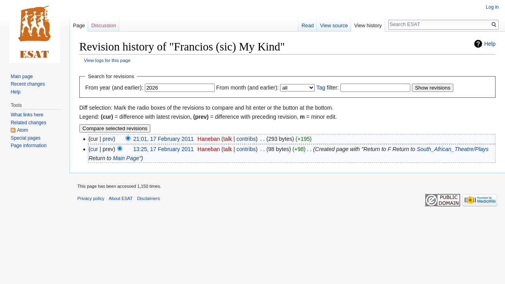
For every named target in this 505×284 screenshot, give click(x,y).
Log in (492, 7)
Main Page (126, 158)
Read (307, 25)
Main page (22, 76)
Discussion (103, 25)
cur (94, 149)
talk (227, 139)
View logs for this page (107, 60)
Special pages (25, 138)
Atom (22, 130)
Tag (320, 87)
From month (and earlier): (247, 87)
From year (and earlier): (114, 87)
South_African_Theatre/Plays (452, 149)
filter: (327, 87)
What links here (27, 115)
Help (490, 44)
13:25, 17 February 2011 (163, 149)
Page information (29, 145)
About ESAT (121, 198)
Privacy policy (90, 198)
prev (108, 139)
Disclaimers (148, 198)
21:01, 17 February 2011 (163, 139)
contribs (246, 139)
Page (79, 25)
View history (368, 25)
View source (334, 25)
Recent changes (28, 84)
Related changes (28, 122)
